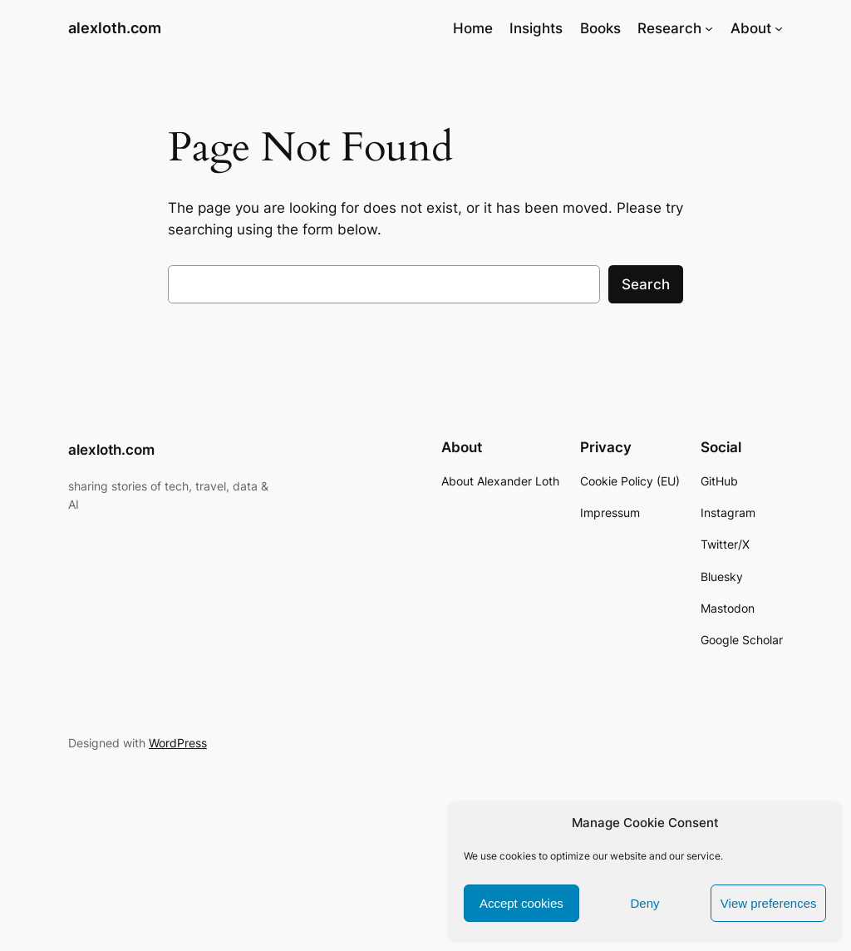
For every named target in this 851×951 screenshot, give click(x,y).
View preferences (769, 903)
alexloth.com (114, 28)
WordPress (178, 743)
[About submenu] (779, 28)
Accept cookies (521, 903)
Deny (644, 903)
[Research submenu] (709, 28)
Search (646, 284)
